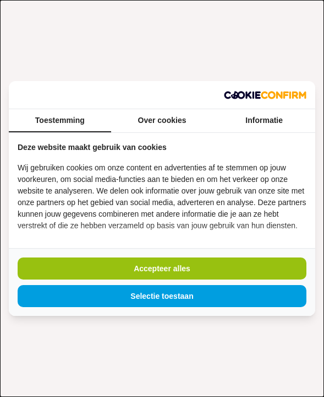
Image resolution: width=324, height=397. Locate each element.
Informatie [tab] (264, 120)
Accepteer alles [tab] (162, 268)
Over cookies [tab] (162, 120)
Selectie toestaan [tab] (161, 296)
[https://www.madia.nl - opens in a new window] (265, 95)
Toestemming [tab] (60, 120)
